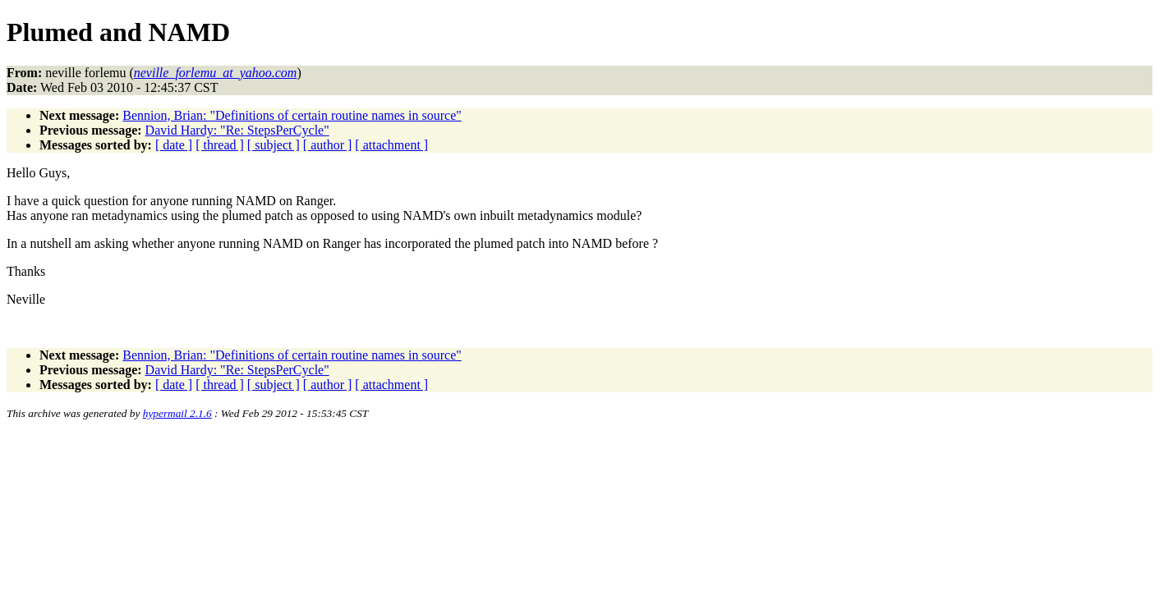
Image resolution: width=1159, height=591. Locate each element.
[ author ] (327, 145)
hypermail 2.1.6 (177, 413)
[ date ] (173, 145)
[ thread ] (219, 145)
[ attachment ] (391, 145)
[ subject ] (273, 145)
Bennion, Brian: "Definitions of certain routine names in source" (292, 115)
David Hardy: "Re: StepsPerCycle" (237, 130)
